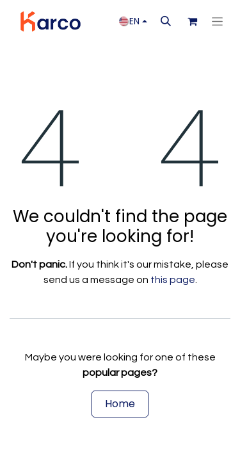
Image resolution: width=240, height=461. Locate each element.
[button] (165, 21)
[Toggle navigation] (217, 22)
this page (172, 280)
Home (120, 403)
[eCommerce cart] (192, 21)
